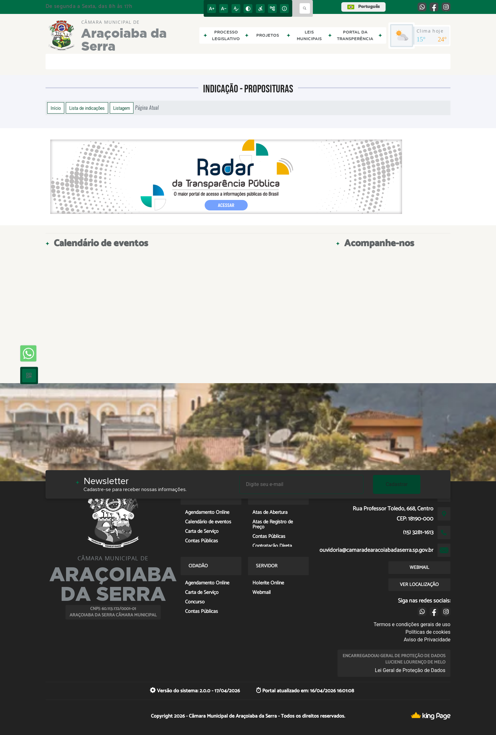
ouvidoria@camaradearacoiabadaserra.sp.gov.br (376, 550)
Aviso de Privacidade (427, 640)
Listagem (121, 108)
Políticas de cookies (428, 632)
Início (56, 108)
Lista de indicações (87, 108)
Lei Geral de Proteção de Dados (410, 670)
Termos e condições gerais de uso (412, 624)
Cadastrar (397, 484)
